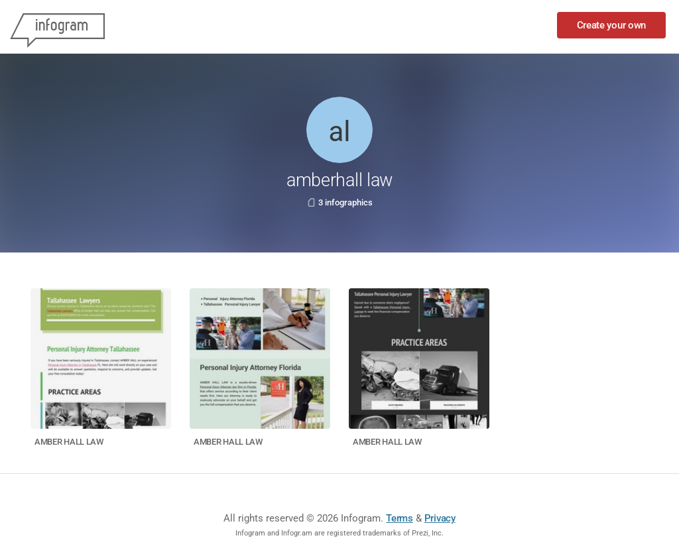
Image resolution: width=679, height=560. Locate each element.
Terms (399, 518)
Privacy (440, 518)
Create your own (612, 25)
